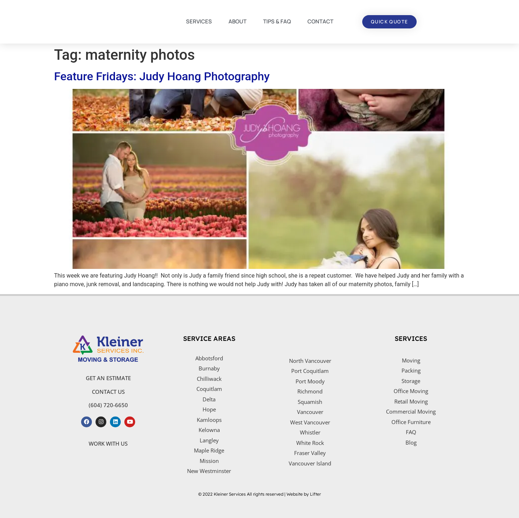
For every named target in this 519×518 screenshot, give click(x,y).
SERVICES (199, 21)
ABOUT (238, 21)
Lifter (315, 494)
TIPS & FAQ (277, 21)
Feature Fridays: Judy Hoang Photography (162, 76)
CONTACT (320, 21)
